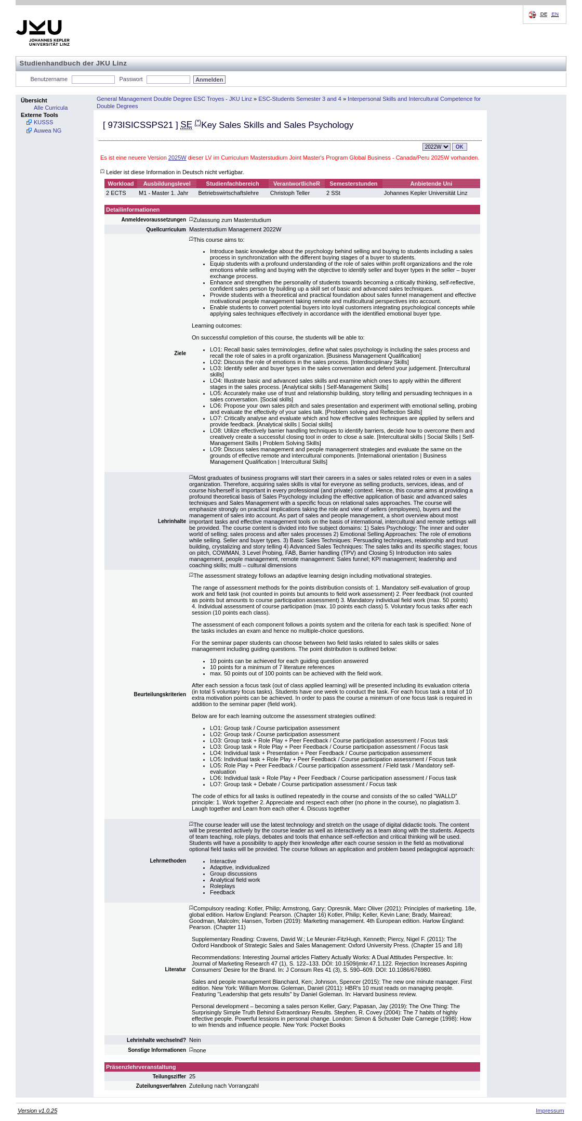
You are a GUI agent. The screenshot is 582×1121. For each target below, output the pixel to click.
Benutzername (49, 79)
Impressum (550, 1110)
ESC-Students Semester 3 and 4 (299, 99)
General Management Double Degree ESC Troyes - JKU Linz (174, 99)
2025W (177, 157)
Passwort (130, 79)
